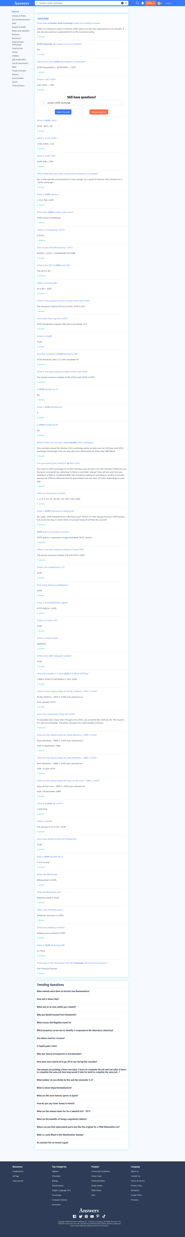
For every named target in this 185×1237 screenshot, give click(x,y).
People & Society (19, 71)
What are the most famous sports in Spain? (57, 1095)
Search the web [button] (63, 112)
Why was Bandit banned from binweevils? (56, 1014)
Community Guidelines (100, 1171)
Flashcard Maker (98, 1181)
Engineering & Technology (17, 43)
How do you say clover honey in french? (56, 1103)
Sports (15, 82)
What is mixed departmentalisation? (54, 1087)
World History (57, 1185)
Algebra (55, 1171)
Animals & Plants (19, 16)
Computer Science (59, 1200)
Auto (14, 23)
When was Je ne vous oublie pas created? (56, 1007)
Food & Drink (17, 48)
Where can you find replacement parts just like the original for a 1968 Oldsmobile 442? (78, 1127)
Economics (56, 1204)
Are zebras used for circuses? (51, 1038)
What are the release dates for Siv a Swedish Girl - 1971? (63, 1111)
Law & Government (20, 63)
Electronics (16, 38)
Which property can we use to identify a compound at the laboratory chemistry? (75, 1030)
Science (15, 74)
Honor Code (96, 1176)
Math (14, 67)
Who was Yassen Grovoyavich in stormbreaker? (59, 1054)
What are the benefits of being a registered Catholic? (62, 1119)
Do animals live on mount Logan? (52, 1142)
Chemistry (56, 1176)
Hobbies (15, 56)
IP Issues (134, 1200)
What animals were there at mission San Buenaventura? (63, 991)
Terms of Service (138, 1181)
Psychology (56, 1195)
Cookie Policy (136, 1195)
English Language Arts (61, 1190)
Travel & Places (18, 85)
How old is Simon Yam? (48, 999)
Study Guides (96, 1185)
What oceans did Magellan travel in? (54, 1022)
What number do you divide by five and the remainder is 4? (65, 1080)
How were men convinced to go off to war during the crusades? (67, 1061)
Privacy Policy (136, 1185)
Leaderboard (18, 1171)
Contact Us (135, 1176)
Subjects (15, 11)
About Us (135, 1171)
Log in (169, 3)
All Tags (16, 1176)
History (15, 52)
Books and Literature (20, 31)
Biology (55, 1181)
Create (150, 3)
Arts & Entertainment (21, 19)
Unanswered (18, 1181)
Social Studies (18, 78)
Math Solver (96, 1190)
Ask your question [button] (98, 112)
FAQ (93, 1195)
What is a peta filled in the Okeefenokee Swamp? (60, 1134)
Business (16, 34)
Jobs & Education (19, 59)
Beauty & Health (19, 27)
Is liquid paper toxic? (47, 1046)
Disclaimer (135, 1190)
